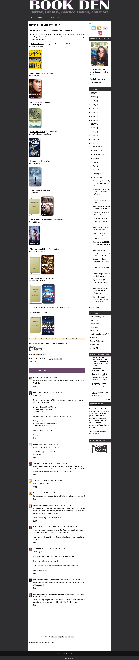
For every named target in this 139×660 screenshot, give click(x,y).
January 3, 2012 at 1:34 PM (52, 480)
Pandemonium (35, 73)
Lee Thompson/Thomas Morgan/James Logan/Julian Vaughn (55, 594)
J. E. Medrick (38, 480)
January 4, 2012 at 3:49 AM (70, 579)
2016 (93, 128)
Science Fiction (95, 341)
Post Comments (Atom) (46, 642)
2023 (93, 101)
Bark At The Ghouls (99, 358)
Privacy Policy (77, 653)
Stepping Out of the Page (42, 505)
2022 (93, 105)
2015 (93, 132)
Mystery (92, 330)
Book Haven (96, 369)
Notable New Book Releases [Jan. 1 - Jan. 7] (101, 261)
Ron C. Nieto (38, 392)
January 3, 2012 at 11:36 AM (57, 463)
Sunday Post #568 (98, 370)
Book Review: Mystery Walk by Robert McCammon (100, 291)
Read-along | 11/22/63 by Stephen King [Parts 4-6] (101, 183)
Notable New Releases (98, 334)
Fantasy (92, 323)
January (96, 177)
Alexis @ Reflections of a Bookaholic (46, 579)
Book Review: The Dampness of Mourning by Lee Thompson (101, 253)
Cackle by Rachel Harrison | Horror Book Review (99, 387)
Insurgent (33, 102)
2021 (93, 108)
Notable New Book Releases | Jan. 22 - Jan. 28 (100, 200)
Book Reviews (95, 317)
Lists (59, 17)
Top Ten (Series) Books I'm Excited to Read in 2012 (101, 282)
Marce (35, 377)
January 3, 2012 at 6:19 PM (67, 527)
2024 (93, 97)
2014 (93, 135)
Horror (92, 327)
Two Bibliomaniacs (40, 463)
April (95, 166)
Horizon (33, 161)
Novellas (93, 337)
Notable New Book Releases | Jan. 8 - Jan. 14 (100, 236)
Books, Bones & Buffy (100, 374)
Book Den (61, 653)
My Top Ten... (37, 454)
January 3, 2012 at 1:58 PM (46, 493)
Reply (35, 386)
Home (31, 17)
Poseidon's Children (37, 132)
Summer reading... (98, 395)
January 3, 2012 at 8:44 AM (52, 392)
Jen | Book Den (38, 548)
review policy (99, 431)
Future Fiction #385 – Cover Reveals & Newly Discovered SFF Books (99, 377)
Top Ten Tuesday (55, 339)
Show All (108, 399)
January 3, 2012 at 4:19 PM (61, 505)
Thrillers (92, 344)
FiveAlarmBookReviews (52, 452)
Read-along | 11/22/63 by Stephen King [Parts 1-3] (101, 244)
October (96, 150)
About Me (39, 17)
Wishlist (92, 348)
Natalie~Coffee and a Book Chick (45, 527)
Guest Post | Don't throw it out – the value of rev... (101, 221)
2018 (93, 120)
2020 (93, 112)
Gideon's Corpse (37, 44)
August (95, 158)
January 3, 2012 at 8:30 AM (47, 377)
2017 (93, 124)
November (97, 146)
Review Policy (49, 17)
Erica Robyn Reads (99, 383)
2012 (93, 143)
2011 (93, 307)
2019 (93, 116)
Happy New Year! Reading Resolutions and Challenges (100, 299)
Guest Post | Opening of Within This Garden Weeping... (101, 192)
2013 (93, 139)
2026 (93, 93)
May (94, 162)
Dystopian (93, 320)
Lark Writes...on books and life (100, 393)
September (97, 154)
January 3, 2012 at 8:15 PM (56, 548)
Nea (34, 493)
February (96, 174)
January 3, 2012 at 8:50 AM (52, 444)
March (95, 170)
